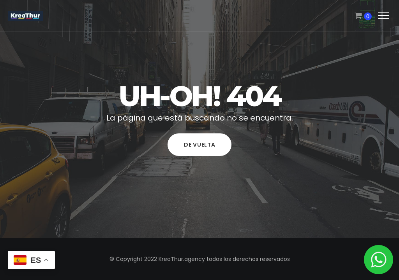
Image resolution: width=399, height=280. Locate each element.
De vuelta (199, 145)
